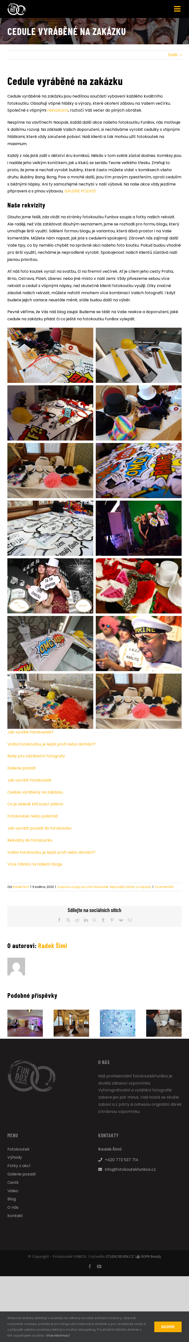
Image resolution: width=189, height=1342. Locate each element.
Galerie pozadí (21, 768)
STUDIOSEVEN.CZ (120, 1256)
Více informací (58, 1335)
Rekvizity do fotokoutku (30, 840)
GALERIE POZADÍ (80, 191)
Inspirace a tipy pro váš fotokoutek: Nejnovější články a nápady (104, 887)
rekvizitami (57, 110)
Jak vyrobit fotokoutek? (30, 732)
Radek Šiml (21, 887)
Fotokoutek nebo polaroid (32, 816)
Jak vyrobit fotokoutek (29, 780)
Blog (11, 1199)
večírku (163, 103)
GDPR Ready (151, 1256)
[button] (11, 1023)
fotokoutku (18, 103)
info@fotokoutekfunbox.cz (127, 1169)
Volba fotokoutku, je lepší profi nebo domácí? (51, 744)
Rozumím (167, 1327)
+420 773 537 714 (118, 1160)
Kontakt (15, 1216)
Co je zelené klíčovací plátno (35, 804)
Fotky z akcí (19, 1166)
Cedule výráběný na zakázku (35, 792)
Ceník (13, 1182)
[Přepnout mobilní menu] (178, 9)
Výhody (14, 1157)
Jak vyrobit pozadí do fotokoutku (39, 828)
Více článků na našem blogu (35, 864)
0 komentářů (164, 887)
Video (12, 1191)
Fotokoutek (18, 1149)
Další (173, 55)
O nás (12, 1207)
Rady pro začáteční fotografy (36, 756)
